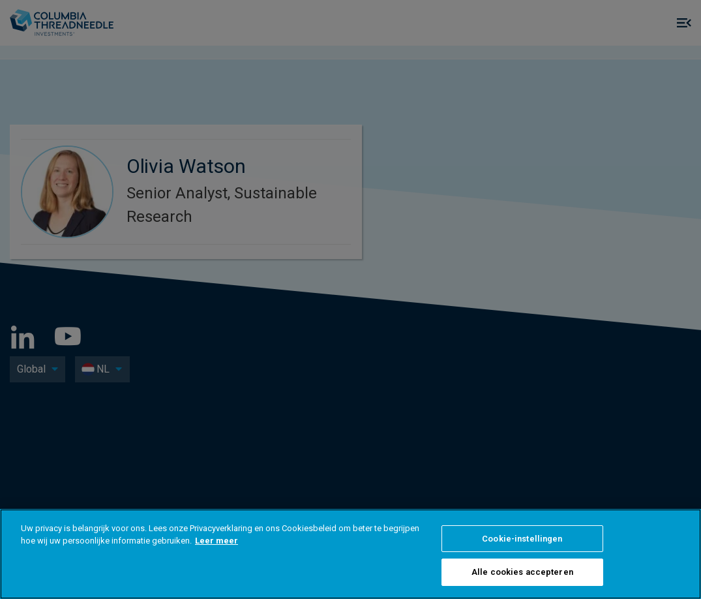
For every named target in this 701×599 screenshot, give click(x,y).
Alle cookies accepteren (522, 572)
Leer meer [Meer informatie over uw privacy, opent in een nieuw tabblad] (216, 540)
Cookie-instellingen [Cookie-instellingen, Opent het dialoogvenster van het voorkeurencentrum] (522, 539)
